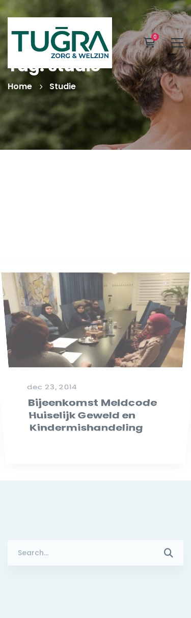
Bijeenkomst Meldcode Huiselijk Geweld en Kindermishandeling (92, 434)
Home (20, 86)
